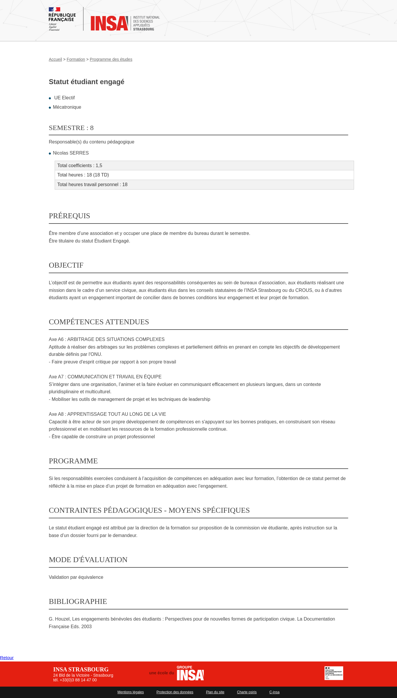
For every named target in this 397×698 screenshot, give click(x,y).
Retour (7, 657)
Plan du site (215, 692)
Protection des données (174, 692)
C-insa (274, 692)
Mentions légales (131, 692)
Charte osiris (247, 692)
